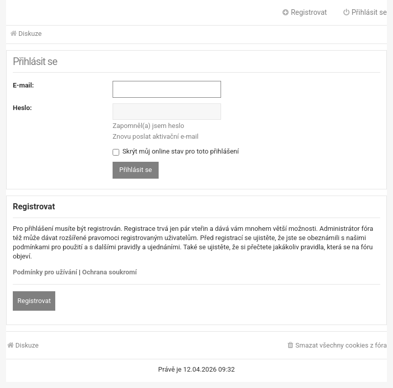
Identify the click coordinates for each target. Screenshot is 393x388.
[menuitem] (336, 345)
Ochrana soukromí (109, 272)
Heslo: (22, 108)
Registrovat (34, 301)
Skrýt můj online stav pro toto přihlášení (176, 151)
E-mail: (23, 85)
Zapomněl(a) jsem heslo (148, 126)
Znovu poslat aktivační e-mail (156, 136)
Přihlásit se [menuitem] (364, 12)
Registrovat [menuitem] (304, 12)
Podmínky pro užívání (45, 272)
